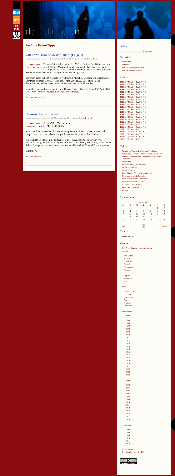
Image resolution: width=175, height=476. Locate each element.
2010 (122, 122)
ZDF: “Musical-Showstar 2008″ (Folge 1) (54, 55)
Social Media (127, 449)
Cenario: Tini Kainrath (42, 114)
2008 (122, 127)
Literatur (127, 294)
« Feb (122, 226)
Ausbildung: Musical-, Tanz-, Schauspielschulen (142, 154)
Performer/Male (128, 170)
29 (157, 219)
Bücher (127, 315)
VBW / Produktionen (130, 187)
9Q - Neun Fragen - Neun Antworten (137, 248)
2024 (122, 87)
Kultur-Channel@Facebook (133, 67)
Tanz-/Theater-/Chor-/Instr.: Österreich (138, 173)
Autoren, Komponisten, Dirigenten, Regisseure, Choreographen (141, 157)
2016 (122, 107)
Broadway (128, 261)
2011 (122, 119)
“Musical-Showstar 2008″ (58, 91)
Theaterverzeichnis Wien (132, 184)
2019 (122, 99)
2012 (122, 117)
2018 (122, 102)
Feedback (126, 64)
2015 (122, 109)
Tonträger (128, 305)
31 (123, 222)
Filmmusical (129, 267)
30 (164, 219)
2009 (122, 124)
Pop (125, 300)
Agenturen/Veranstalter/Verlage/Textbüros (139, 151)
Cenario (47, 123)
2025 (122, 84)
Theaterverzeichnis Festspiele (134, 176)
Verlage (125, 190)
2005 (122, 134)
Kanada (127, 270)
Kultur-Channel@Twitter (132, 70)
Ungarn (127, 275)
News (124, 286)
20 (144, 216)
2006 (122, 131)
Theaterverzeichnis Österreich (134, 178)
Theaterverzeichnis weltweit (133, 181)
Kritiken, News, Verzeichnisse (134, 164)
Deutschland (129, 264)
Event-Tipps (92, 59)
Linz (126, 272)
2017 (122, 104)
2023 (122, 89)
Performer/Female (129, 167)
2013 (122, 114)
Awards (127, 258)
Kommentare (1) (36, 97)
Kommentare (35, 156)
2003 (122, 139)
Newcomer (128, 297)
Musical (125, 251)
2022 (122, 92)
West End (128, 278)
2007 (122, 129)
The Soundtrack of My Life (133, 452)
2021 (122, 94)
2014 (122, 112)
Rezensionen (127, 311)
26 (137, 219)
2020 (122, 97)
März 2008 (143, 202)
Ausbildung (128, 255)
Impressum (126, 61)
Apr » (164, 226)
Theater (127, 303)
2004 (122, 136)
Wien (126, 281)
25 (130, 219)
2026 (122, 82)
